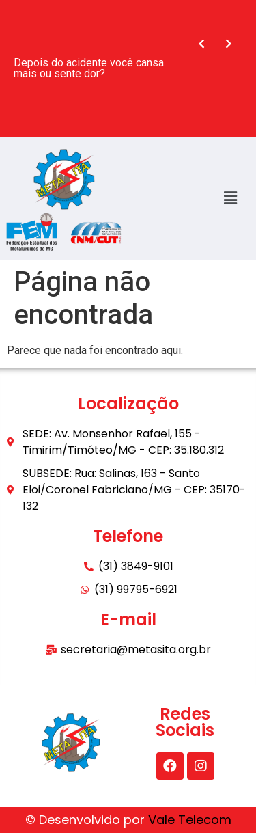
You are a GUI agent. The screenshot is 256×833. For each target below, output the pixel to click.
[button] (230, 198)
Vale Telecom (189, 819)
